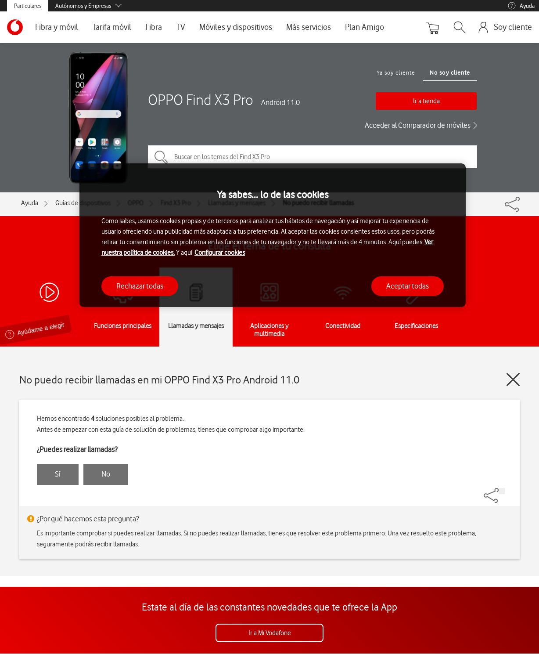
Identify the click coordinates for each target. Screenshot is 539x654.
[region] (272, 235)
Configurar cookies (219, 253)
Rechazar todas (139, 286)
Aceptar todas (407, 286)
